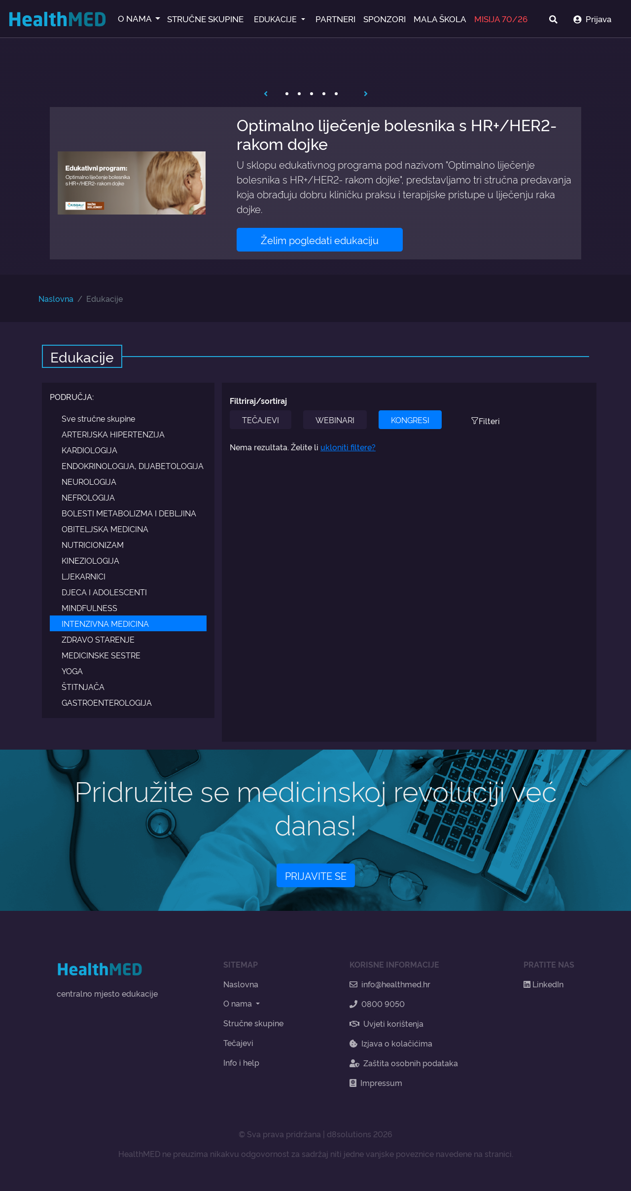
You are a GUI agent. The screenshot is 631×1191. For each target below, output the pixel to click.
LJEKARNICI (83, 576)
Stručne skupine (253, 1022)
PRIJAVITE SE (316, 875)
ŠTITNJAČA (83, 686)
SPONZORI (384, 18)
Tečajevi (238, 1042)
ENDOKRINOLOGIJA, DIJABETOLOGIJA (133, 465)
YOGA (72, 670)
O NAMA (135, 18)
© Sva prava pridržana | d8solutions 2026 (315, 1133)
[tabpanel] (315, 183)
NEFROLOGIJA (88, 497)
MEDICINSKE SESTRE (101, 655)
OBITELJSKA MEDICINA (105, 528)
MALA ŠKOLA (440, 18)
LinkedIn (543, 983)
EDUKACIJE (276, 18)
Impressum (376, 1082)
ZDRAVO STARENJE (98, 639)
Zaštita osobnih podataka (404, 1062)
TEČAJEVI (260, 419)
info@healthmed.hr (390, 983)
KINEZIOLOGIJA (90, 560)
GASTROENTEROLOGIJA (107, 702)
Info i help (241, 1062)
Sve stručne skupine (98, 418)
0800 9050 (377, 1003)
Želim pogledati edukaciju (320, 240)
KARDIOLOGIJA (89, 449)
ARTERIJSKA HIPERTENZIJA (113, 434)
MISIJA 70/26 (500, 18)
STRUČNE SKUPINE (205, 18)
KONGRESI (410, 419)
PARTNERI (335, 18)
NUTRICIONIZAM (93, 544)
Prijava (592, 18)
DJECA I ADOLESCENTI (104, 591)
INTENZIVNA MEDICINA (105, 623)
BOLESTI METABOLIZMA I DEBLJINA (129, 512)
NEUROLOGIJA (89, 481)
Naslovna (55, 298)
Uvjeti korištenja (386, 1023)
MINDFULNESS (89, 607)
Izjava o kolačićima (391, 1043)
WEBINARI (335, 419)
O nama (238, 1003)
